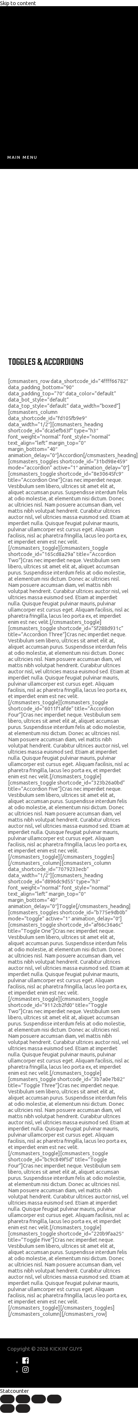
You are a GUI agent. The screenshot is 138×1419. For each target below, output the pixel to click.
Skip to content (18, 3)
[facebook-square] (25, 1362)
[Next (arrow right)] (23, 1408)
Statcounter (14, 1391)
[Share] (23, 1399)
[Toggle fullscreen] (38, 1399)
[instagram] (25, 1371)
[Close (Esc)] (7, 1399)
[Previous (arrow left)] (7, 1408)
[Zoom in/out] (54, 1399)
